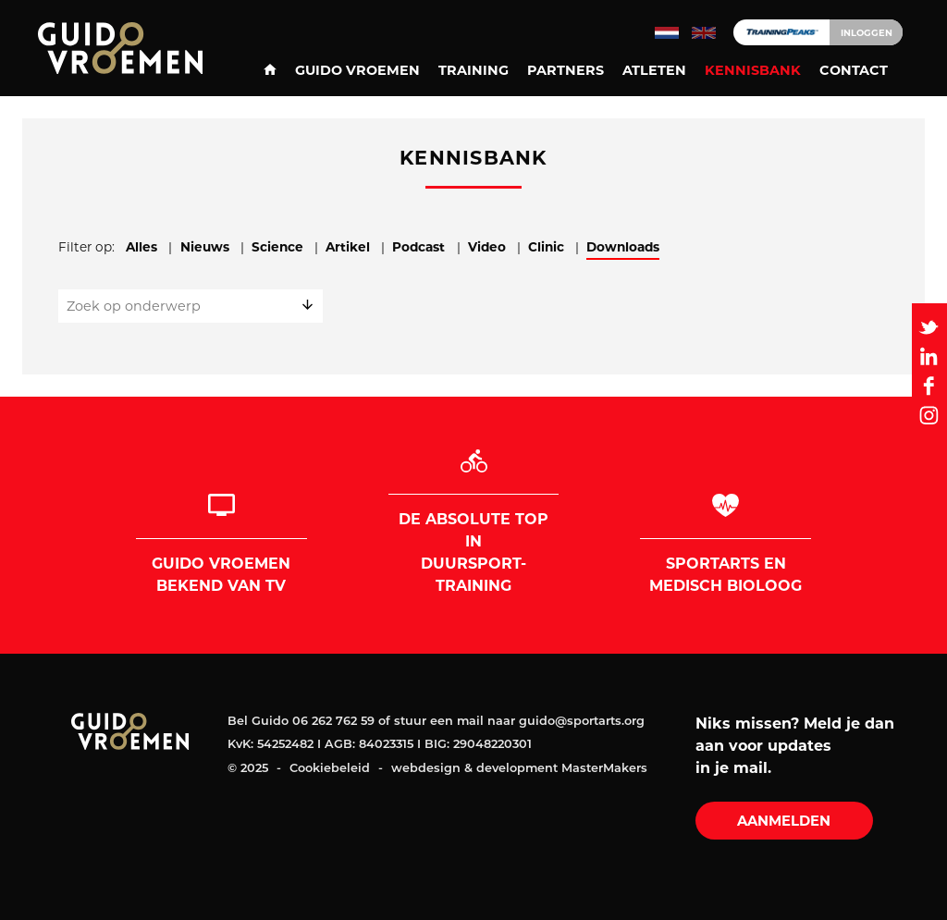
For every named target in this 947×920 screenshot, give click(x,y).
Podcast (418, 246)
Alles (141, 246)
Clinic (546, 246)
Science (277, 246)
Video (487, 246)
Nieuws (204, 246)
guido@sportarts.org (582, 722)
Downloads (622, 246)
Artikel (348, 246)
